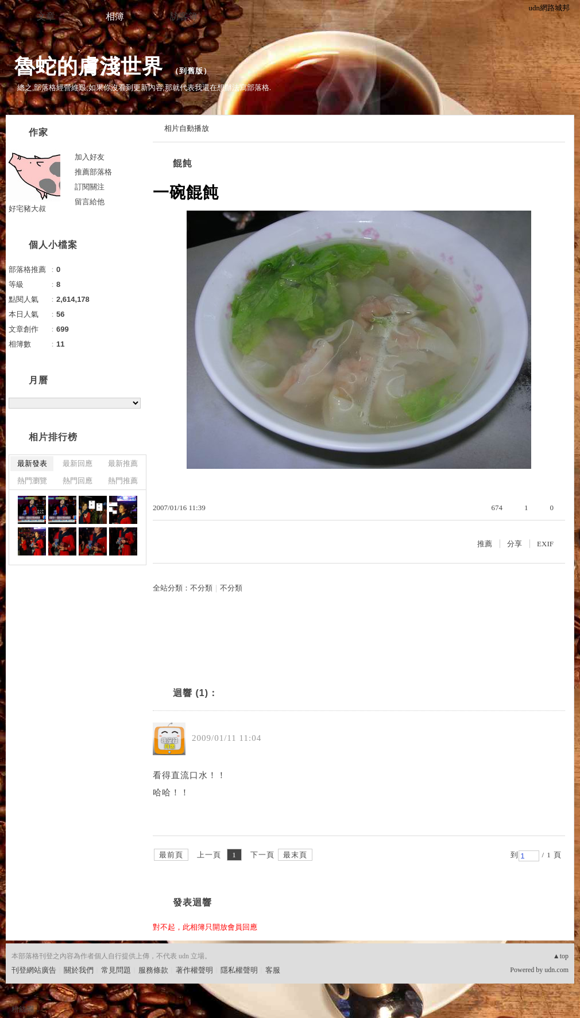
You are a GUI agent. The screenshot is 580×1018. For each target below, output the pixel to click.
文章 (46, 16)
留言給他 (90, 201)
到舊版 (191, 71)
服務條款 (153, 970)
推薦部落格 (93, 172)
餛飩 (182, 163)
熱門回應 (77, 480)
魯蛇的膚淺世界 (88, 66)
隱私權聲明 (239, 970)
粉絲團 (22, 1009)
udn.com (556, 970)
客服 (272, 970)
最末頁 (295, 854)
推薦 (484, 543)
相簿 (115, 16)
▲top (561, 956)
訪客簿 (184, 16)
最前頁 (171, 854)
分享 (514, 543)
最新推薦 (123, 463)
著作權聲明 (194, 970)
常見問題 (116, 970)
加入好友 (90, 157)
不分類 (201, 588)
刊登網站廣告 (33, 970)
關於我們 (79, 970)
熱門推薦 (123, 480)
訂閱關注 (90, 186)
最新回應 (77, 463)
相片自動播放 (186, 128)
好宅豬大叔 (27, 208)
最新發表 (32, 463)
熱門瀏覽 (32, 480)
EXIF (545, 543)
